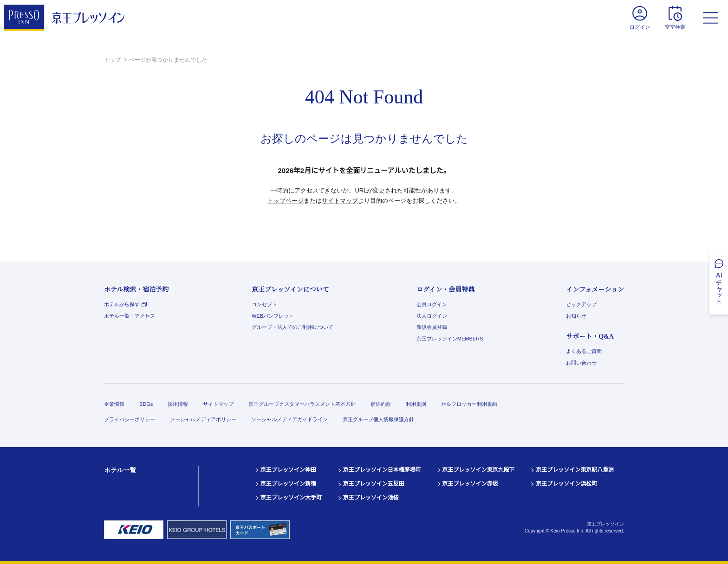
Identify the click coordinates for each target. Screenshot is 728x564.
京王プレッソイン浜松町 (566, 484)
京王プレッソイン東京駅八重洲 (575, 470)
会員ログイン (431, 304)
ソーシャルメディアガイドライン (289, 419)
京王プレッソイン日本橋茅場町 (382, 470)
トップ (113, 60)
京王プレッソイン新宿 (288, 484)
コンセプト (264, 304)
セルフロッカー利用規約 (469, 404)
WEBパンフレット (273, 316)
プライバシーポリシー (129, 419)
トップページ (285, 200)
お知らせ (576, 316)
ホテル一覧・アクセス (129, 316)
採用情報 (178, 404)
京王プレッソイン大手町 (291, 497)
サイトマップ (340, 200)
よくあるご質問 (584, 351)
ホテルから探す (125, 304)
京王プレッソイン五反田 (373, 484)
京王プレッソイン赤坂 (470, 484)
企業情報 (114, 404)
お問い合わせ (581, 362)
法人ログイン (431, 316)
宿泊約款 (380, 404)
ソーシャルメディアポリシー (203, 419)
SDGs (146, 404)
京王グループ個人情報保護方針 (378, 419)
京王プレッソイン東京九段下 (478, 470)
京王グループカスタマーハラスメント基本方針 (302, 404)
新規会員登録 (431, 327)
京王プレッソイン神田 (288, 470)
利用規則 (416, 404)
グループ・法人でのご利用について (292, 327)
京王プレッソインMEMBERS (449, 338)
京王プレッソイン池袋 (371, 497)
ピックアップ (581, 304)
